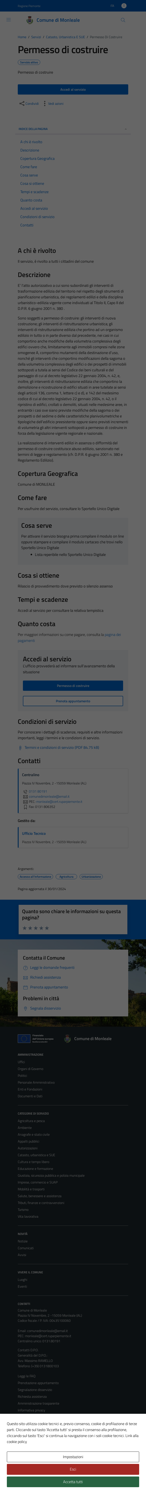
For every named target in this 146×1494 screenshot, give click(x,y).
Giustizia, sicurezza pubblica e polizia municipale (51, 1175)
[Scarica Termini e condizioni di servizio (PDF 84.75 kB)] (58, 748)
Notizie (23, 1241)
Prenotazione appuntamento (38, 1382)
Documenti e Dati (30, 1096)
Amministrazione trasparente (38, 1403)
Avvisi (22, 1254)
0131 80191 (34, 791)
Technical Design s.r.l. (47, 1481)
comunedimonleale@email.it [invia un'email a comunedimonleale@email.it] (46, 796)
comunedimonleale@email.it (47, 1330)
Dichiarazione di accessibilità (38, 1430)
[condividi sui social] (29, 103)
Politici (22, 1075)
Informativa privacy (31, 1410)
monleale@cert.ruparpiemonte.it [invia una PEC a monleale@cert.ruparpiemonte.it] (59, 801)
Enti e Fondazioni (30, 1089)
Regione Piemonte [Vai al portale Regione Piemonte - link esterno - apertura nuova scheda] (29, 6)
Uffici (21, 1061)
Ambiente (25, 1127)
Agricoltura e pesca (31, 1120)
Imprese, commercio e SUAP (38, 1182)
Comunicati (26, 1248)
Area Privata (26, 1455)
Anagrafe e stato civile (34, 1134)
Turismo (23, 1209)
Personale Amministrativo (36, 1082)
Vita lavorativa (28, 1216)
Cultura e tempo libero (33, 1161)
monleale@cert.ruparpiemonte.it (48, 1335)
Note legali (25, 1423)
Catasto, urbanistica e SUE (36, 1154)
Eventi (22, 1286)
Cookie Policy (27, 1417)
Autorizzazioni (27, 1148)
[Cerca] (123, 20)
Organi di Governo (30, 1068)
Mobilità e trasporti (31, 1189)
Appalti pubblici (28, 1141)
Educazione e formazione (35, 1168)
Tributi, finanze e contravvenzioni (41, 1202)
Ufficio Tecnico (34, 833)
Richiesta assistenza (32, 1396)
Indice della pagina (73, 129)
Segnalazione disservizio (35, 1389)
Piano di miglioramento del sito (39, 1437)
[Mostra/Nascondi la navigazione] (8, 19)
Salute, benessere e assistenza (39, 1195)
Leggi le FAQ (27, 1376)
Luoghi (22, 1279)
